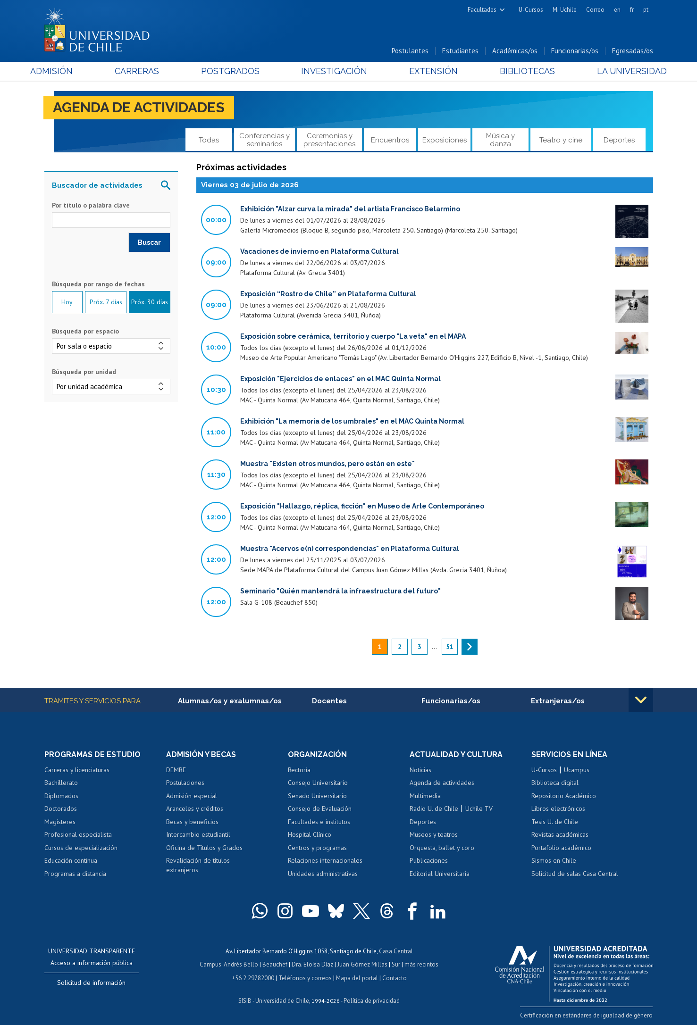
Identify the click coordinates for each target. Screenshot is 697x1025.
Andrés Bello (241, 964)
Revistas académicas (559, 835)
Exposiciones (444, 140)
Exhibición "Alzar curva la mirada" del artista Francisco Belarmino (350, 209)
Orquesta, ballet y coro (442, 847)
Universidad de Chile (282, 999)
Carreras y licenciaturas (76, 770)
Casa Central (396, 951)
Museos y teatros (434, 835)
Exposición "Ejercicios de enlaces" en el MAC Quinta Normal (340, 379)
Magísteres (60, 821)
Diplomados (61, 796)
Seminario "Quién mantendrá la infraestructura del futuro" (340, 591)
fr (632, 10)
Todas (209, 140)
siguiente (470, 647)
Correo (595, 10)
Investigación (334, 71)
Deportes (619, 140)
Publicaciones (429, 861)
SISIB (245, 999)
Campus (210, 964)
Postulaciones (185, 783)
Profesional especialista (78, 835)
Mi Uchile (565, 10)
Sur (396, 964)
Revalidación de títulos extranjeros (198, 866)
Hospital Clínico (309, 835)
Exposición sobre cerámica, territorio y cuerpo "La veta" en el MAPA (353, 336)
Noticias (420, 770)
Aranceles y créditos (194, 809)
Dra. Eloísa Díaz (312, 964)
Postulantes (410, 51)
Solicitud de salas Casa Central (574, 873)
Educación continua (70, 861)
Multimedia (425, 796)
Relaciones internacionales (325, 861)
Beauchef (274, 964)
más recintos (421, 964)
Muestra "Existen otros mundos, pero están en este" (327, 463)
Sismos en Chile (553, 861)
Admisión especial (191, 796)
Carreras (146, 71)
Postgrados (234, 71)
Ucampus (576, 770)
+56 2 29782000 (253, 977)
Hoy (67, 302)
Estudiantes (460, 51)
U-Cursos (531, 10)
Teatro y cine (560, 140)
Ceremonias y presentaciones (329, 140)
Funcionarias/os (574, 51)
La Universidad (617, 71)
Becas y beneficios (192, 821)
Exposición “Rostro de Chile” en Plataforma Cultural (328, 294)
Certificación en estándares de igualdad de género (587, 1015)
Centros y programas (317, 847)
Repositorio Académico (563, 796)
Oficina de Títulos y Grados (204, 847)
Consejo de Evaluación (320, 809)
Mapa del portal (357, 977)
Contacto (394, 977)
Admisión (65, 71)
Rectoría (299, 770)
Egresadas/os (632, 51)
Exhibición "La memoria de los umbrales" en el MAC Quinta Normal (352, 421)
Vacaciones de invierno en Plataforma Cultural (319, 251)
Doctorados (60, 809)
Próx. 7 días (106, 302)
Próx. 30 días (149, 302)
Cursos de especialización (81, 847)
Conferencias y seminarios (264, 140)
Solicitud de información (91, 982)
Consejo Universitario (318, 783)
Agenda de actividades (139, 108)
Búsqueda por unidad (84, 371)
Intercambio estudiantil (198, 835)
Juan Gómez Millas (362, 964)
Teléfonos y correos (305, 977)
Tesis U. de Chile (554, 821)
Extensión (428, 71)
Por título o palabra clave (91, 205)
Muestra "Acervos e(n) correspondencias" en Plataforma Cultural (349, 548)
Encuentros (390, 140)
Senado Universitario (317, 796)
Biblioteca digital (555, 783)
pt (645, 10)
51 (449, 646)
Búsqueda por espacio (85, 331)
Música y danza (500, 140)
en (617, 10)
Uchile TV (479, 809)
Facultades (482, 10)
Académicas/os (514, 51)
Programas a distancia (75, 873)
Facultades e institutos (319, 821)
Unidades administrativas (323, 873)
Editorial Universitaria (440, 873)
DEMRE (176, 770)
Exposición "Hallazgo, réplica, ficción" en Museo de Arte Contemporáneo (362, 506)
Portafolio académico (561, 847)
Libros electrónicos (558, 809)
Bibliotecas (518, 71)
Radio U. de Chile (434, 809)
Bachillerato (61, 783)
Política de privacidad (372, 999)
